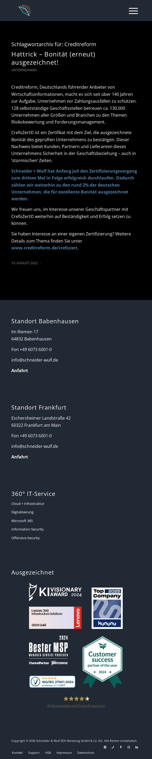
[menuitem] (131, 10)
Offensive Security (25, 537)
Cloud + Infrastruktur (27, 503)
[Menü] (131, 10)
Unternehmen (24, 70)
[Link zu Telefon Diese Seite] (113, 747)
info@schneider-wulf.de (34, 360)
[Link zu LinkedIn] (137, 747)
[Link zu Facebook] (121, 747)
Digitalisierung (22, 512)
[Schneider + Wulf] (63, 10)
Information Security (27, 529)
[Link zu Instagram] (129, 747)
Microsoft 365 (22, 520)
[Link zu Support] (105, 747)
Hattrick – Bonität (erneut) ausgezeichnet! (53, 58)
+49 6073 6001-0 (36, 349)
